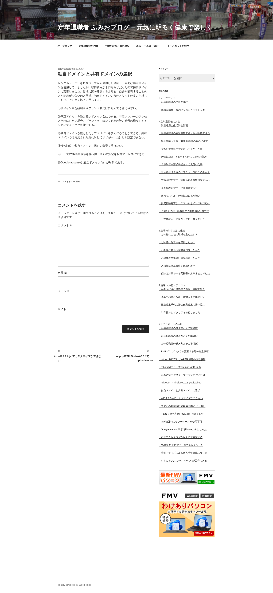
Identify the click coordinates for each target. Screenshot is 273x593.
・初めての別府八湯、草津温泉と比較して (182, 297)
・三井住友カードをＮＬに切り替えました (182, 219)
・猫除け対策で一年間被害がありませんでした (184, 273)
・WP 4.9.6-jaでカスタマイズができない (181, 398)
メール (64, 291)
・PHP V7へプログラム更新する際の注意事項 (184, 351)
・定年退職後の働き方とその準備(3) (178, 343)
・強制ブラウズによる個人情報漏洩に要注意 (183, 452)
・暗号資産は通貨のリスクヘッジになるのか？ (184, 172)
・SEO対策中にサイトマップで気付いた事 (182, 375)
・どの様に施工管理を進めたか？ (177, 265)
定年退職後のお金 (88, 46)
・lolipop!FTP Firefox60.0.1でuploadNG (180, 382)
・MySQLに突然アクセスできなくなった (181, 445)
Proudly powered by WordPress (74, 584)
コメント (65, 225)
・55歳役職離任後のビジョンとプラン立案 (182, 109)
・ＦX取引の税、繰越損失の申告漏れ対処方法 (184, 211)
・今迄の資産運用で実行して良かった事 (180, 148)
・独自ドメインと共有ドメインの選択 (179, 390)
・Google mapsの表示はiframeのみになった (183, 429)
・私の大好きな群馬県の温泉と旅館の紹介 (182, 289)
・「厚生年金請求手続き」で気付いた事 (180, 164)
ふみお (81, 69)
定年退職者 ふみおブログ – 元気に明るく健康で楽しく (135, 27)
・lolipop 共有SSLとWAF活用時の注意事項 (182, 359)
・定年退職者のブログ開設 (173, 102)
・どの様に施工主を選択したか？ (177, 242)
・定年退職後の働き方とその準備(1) (178, 328)
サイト (62, 309)
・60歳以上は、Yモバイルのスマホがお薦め (183, 156)
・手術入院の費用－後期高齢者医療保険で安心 (184, 180)
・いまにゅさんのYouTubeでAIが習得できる (183, 460)
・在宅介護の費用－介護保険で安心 (178, 187)
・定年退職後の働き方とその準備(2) (178, 336)
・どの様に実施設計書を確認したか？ (179, 258)
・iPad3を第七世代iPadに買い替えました (181, 413)
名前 (62, 272)
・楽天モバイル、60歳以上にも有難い (179, 195)
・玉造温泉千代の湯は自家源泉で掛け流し (182, 304)
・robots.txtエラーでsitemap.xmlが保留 (180, 367)
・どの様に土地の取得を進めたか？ (178, 234)
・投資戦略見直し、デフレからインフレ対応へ (184, 203)
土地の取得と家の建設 (117, 46)
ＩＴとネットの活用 (178, 46)
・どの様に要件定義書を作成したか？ (179, 250)
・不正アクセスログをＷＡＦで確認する (180, 437)
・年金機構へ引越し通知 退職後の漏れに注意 (183, 141)
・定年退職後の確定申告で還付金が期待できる (184, 133)
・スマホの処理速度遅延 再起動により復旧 (182, 406)
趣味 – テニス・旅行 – (148, 46)
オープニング (64, 46)
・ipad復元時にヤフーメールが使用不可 (180, 421)
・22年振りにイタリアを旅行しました (179, 312)
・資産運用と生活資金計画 (173, 125)
